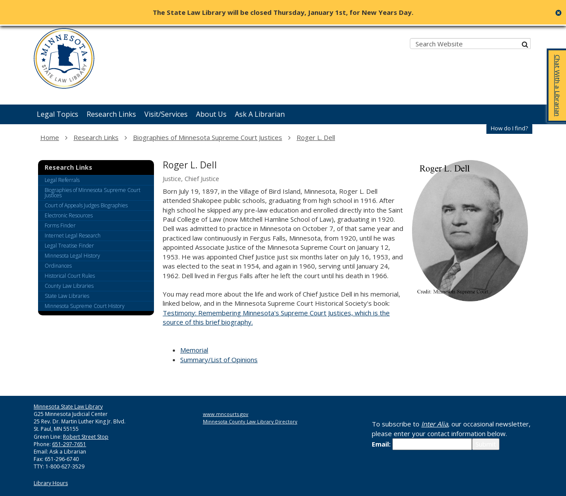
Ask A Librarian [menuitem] (260, 114)
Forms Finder (60, 225)
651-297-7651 (69, 444)
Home (49, 137)
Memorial (194, 350)
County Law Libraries (69, 286)
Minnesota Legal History (72, 255)
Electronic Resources (69, 215)
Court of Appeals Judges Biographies (86, 205)
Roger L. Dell (316, 137)
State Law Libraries (67, 296)
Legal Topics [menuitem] (57, 114)
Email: (381, 444)
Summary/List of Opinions (219, 359)
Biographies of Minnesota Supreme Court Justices (207, 137)
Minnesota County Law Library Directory (250, 421)
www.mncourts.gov (225, 414)
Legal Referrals (62, 180)
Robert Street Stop (85, 436)
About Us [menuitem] (211, 114)
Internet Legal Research (73, 235)
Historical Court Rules (70, 275)
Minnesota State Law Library (68, 406)
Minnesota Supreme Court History (85, 306)
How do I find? (509, 128)
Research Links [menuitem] (111, 114)
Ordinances (58, 265)
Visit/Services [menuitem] (166, 114)
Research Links (96, 137)
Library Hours (51, 483)
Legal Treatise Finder (69, 245)
